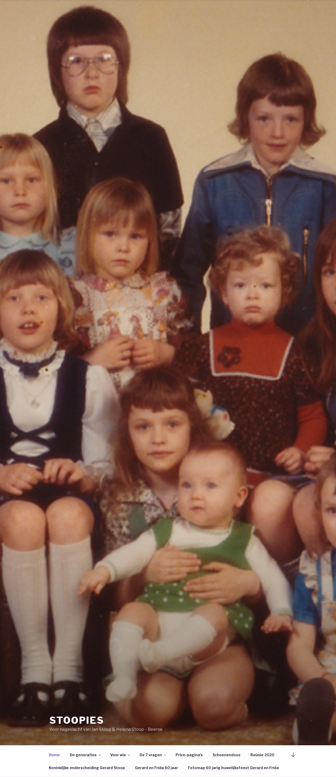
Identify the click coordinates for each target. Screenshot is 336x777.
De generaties (86, 755)
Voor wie (120, 755)
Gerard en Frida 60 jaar (156, 767)
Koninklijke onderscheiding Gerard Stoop (87, 767)
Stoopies (76, 720)
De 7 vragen (153, 755)
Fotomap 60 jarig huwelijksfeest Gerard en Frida (233, 767)
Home (54, 755)
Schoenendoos (226, 755)
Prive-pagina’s (189, 755)
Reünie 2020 (262, 755)
